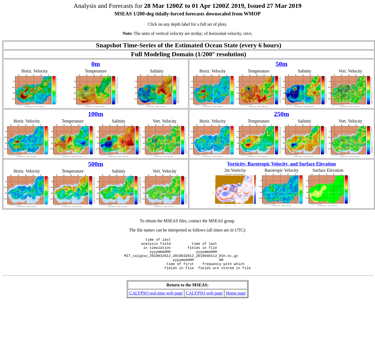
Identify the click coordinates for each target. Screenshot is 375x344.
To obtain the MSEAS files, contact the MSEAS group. (187, 221)
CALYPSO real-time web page (156, 299)
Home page (236, 299)
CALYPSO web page (204, 299)
